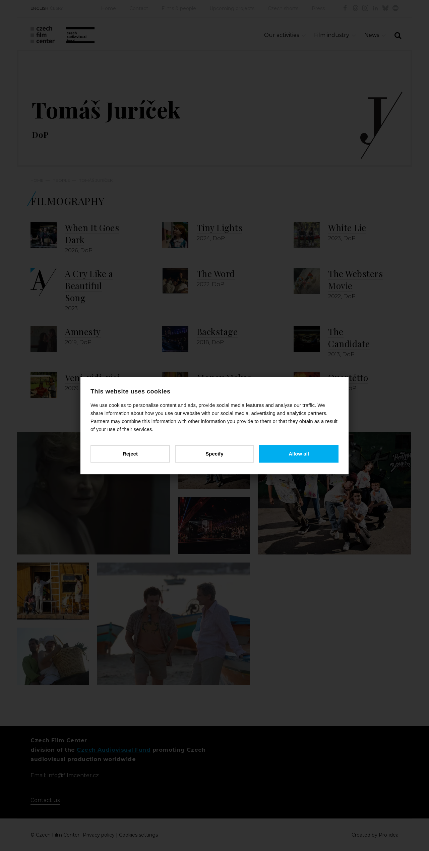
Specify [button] (214, 454)
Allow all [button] (299, 454)
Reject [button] (130, 454)
